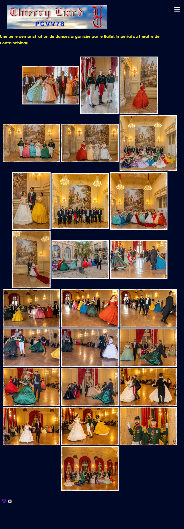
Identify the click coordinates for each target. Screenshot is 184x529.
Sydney (53, 520)
